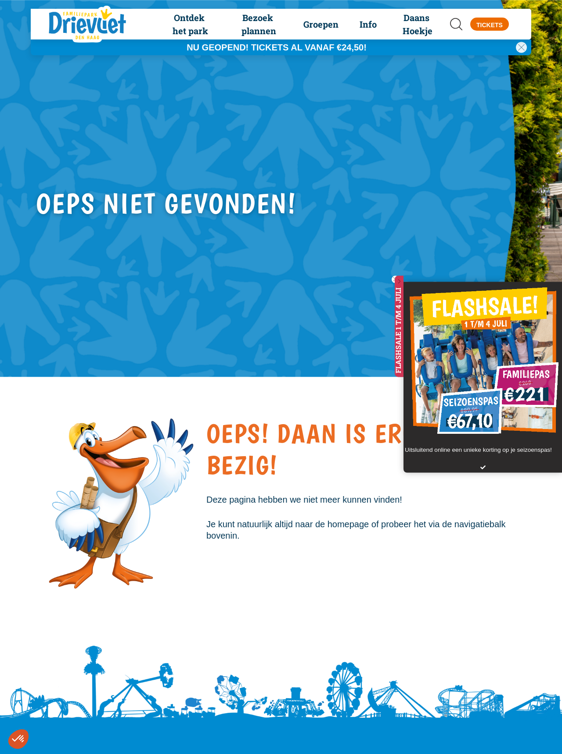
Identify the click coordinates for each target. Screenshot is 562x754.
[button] (190, 24)
